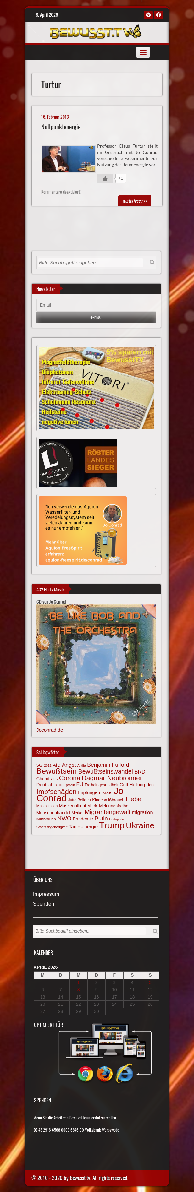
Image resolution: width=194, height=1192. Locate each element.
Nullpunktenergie (60, 126)
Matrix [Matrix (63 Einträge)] (92, 806)
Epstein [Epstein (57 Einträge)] (69, 785)
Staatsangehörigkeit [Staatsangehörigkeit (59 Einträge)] (52, 827)
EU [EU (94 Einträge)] (79, 784)
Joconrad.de (49, 729)
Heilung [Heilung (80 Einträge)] (137, 784)
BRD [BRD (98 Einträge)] (139, 772)
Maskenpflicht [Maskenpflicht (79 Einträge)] (72, 805)
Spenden (43, 904)
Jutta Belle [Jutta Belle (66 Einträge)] (77, 800)
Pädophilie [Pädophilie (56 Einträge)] (117, 819)
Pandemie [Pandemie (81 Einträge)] (83, 818)
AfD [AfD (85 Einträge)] (57, 765)
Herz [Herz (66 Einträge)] (150, 785)
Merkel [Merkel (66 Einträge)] (77, 813)
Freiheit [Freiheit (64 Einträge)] (91, 785)
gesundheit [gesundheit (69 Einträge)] (108, 784)
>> (134, 200)
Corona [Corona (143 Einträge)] (69, 777)
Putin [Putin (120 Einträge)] (101, 818)
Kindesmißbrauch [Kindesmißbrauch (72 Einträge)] (108, 799)
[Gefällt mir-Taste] (105, 178)
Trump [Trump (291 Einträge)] (112, 825)
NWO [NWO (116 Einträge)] (64, 818)
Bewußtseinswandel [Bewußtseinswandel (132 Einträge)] (105, 771)
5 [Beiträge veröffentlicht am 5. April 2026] (150, 982)
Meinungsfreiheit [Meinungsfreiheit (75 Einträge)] (114, 805)
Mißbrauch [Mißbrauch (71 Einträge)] (46, 819)
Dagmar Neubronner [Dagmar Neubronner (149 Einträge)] (112, 777)
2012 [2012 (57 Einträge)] (48, 765)
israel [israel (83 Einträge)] (107, 792)
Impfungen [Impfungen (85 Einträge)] (89, 792)
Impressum (46, 894)
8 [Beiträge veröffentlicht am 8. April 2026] (78, 989)
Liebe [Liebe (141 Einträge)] (133, 799)
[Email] (96, 305)
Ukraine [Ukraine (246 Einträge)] (140, 825)
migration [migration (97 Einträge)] (142, 812)
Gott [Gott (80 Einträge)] (124, 784)
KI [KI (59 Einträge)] (89, 800)
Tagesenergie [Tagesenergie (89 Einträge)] (83, 826)
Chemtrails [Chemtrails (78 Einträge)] (47, 778)
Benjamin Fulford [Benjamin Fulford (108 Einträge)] (108, 765)
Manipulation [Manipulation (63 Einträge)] (47, 806)
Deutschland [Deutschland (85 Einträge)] (49, 784)
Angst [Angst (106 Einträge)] (69, 765)
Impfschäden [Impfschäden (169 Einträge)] (56, 792)
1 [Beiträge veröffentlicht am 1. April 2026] (78, 982)
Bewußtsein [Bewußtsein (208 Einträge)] (56, 771)
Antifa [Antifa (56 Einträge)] (81, 765)
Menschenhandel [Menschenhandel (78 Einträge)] (53, 812)
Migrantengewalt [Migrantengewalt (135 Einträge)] (107, 811)
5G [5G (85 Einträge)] (39, 765)
